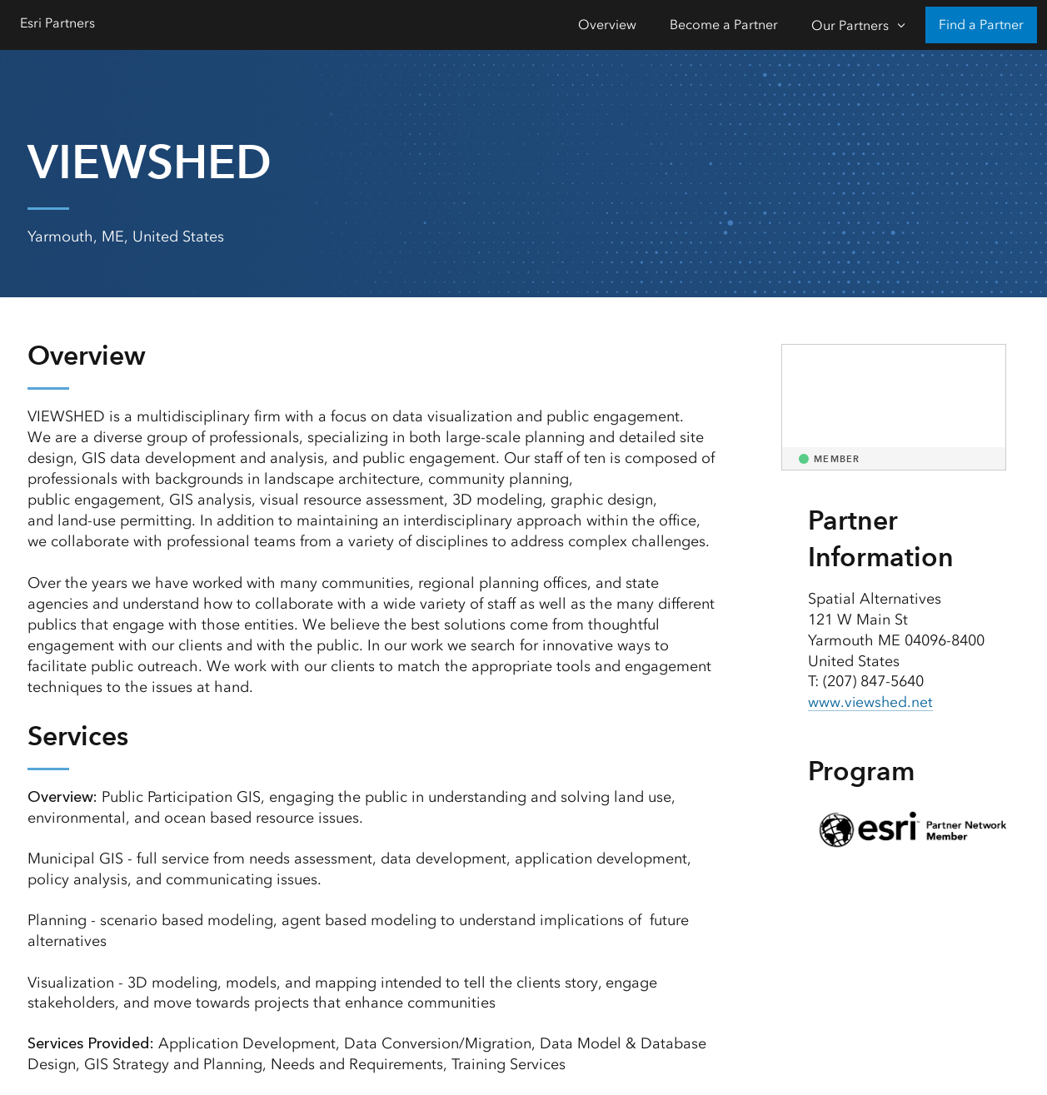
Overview (607, 24)
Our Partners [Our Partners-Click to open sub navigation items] (850, 25)
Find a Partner (981, 24)
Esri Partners (57, 23)
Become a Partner (724, 24)
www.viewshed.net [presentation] (871, 702)
